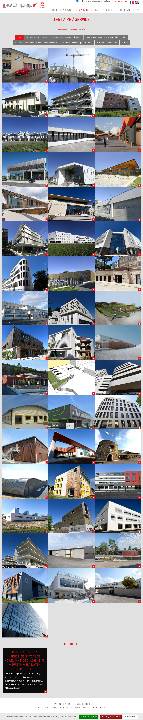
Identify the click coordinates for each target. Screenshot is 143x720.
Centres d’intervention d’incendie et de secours (36, 43)
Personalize (130, 716)
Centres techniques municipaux (67, 37)
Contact (136, 10)
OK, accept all (89, 716)
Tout (19, 37)
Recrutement (125, 10)
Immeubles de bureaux (37, 37)
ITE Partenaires (66, 10)
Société (53, 10)
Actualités (96, 10)
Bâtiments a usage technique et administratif (105, 37)
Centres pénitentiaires (107, 43)
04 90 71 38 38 (121, 1)
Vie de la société (110, 10)
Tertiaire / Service (77, 29)
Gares (124, 43)
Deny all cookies (111, 716)
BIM (75, 10)
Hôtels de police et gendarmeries (77, 43)
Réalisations (84, 10)
